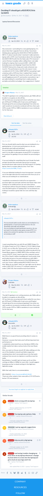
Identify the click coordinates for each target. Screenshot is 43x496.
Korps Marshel (12, 429)
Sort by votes (27, 123)
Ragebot (10, 442)
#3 (40, 214)
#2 (40, 141)
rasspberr (11, 403)
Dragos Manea (10, 92)
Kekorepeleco (7, 15)
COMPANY (20, 481)
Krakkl (12, 434)
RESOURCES (20, 487)
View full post (8, 116)
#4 (40, 292)
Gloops (12, 407)
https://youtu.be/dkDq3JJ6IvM (22, 374)
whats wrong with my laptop (24, 401)
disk (9, 462)
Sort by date (16, 123)
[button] (3, 3)
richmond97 (11, 416)
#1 (40, 46)
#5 (40, 333)
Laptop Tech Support (21, 403)
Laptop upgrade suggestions (25, 427)
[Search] (40, 3)
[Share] (37, 46)
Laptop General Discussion (24, 416)
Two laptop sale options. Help (25, 414)
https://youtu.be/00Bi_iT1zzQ (12, 168)
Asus (26, 15)
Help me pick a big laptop (23, 440)
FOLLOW (20, 493)
